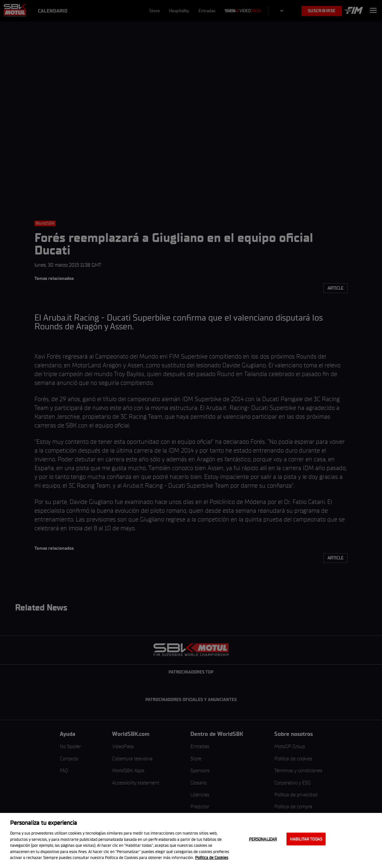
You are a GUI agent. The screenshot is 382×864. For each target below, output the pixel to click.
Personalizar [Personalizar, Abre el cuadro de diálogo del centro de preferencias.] (263, 838)
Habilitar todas (306, 838)
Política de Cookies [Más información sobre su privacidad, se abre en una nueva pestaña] (211, 857)
